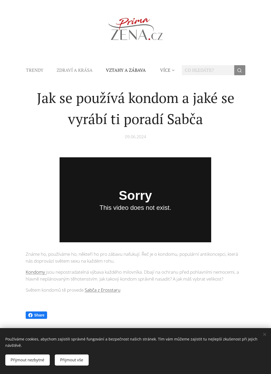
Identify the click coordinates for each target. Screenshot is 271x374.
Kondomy (36, 272)
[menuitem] (38, 70)
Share (36, 315)
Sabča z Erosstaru (102, 290)
